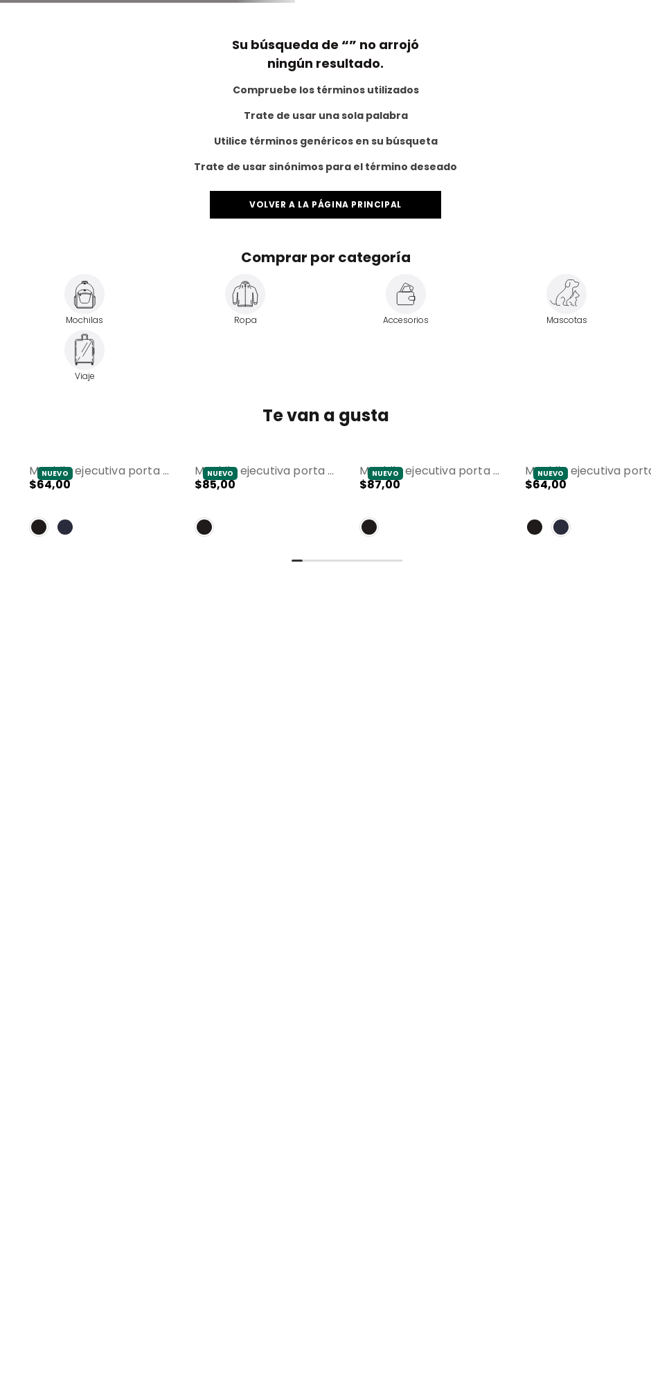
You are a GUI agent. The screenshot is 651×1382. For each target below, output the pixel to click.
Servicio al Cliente (499, 11)
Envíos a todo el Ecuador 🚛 (324, 35)
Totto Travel (43, 11)
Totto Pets (105, 11)
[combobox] (211, 76)
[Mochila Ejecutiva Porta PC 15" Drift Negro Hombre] (99, 742)
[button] (99, 742)
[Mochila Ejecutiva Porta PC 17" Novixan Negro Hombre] (265, 742)
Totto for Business (593, 11)
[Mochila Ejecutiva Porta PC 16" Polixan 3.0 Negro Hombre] (429, 742)
